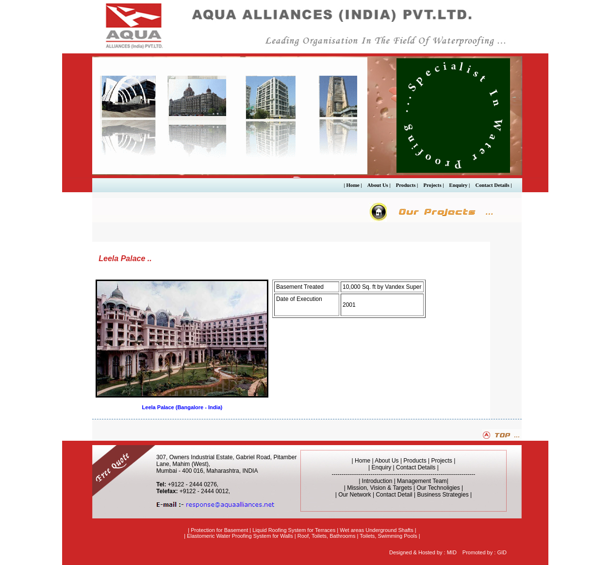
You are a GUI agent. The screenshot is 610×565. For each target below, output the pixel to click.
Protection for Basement (219, 530)
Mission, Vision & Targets (379, 487)
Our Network (354, 494)
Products (414, 460)
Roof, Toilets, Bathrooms (326, 536)
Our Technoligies (438, 487)
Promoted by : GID (484, 552)
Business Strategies (443, 494)
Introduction (377, 481)
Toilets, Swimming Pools (388, 536)
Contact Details (415, 467)
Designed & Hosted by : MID (423, 552)
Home (362, 460)
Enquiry (382, 467)
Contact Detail (394, 494)
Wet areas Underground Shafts (376, 530)
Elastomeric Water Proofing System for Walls (240, 536)
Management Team (422, 481)
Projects (441, 460)
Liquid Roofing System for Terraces (293, 530)
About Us (387, 460)
